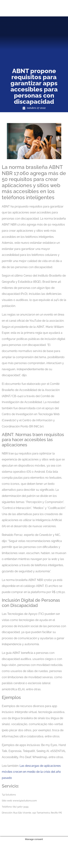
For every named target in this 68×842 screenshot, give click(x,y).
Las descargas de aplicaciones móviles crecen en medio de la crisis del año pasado (31, 772)
